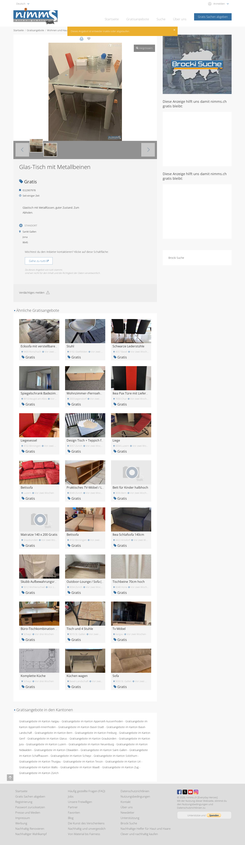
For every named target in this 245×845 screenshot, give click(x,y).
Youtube (190, 792)
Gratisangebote (141, 16)
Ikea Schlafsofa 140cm (128, 534)
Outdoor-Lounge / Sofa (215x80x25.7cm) (95, 582)
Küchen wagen (77, 676)
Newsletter (127, 812)
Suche (163, 16)
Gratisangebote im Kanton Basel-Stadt (81, 727)
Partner (73, 807)
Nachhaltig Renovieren (29, 828)
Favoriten (74, 812)
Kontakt (126, 802)
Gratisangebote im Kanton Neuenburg (91, 744)
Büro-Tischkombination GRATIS (43, 629)
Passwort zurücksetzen (30, 807)
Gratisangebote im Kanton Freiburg (96, 733)
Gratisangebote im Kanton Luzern (46, 744)
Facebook (179, 792)
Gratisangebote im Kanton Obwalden (56, 750)
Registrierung (23, 802)
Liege (116, 440)
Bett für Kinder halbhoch (130, 487)
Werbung (21, 823)
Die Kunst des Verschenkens (86, 823)
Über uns (180, 16)
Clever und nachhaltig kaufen (139, 834)
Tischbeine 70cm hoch (129, 582)
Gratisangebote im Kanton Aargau (39, 721)
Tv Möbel (119, 629)
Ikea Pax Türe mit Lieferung (132, 393)
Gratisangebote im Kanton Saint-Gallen (104, 750)
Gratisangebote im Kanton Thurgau (40, 761)
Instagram (196, 792)
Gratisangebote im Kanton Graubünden (92, 738)
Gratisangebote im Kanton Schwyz (71, 756)
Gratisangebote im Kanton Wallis (38, 767)
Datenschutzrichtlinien (135, 791)
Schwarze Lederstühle (128, 346)
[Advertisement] (197, 139)
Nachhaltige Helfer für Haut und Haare (146, 828)
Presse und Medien (27, 812)
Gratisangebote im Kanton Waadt (80, 767)
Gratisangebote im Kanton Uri (123, 761)
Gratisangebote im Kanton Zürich (39, 773)
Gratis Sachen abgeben (213, 17)
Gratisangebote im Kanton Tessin (83, 761)
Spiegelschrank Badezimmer (41, 393)
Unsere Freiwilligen (80, 802)
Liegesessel (29, 440)
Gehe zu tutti (39, 261)
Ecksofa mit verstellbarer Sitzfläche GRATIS (51, 346)
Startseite (118, 16)
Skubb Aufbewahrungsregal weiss (45, 582)
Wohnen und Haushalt (60, 30)
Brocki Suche (176, 258)
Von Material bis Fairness (84, 834)
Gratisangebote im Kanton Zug (120, 767)
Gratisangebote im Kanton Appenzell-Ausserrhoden (92, 721)
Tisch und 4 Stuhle (80, 629)
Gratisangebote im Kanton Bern (53, 733)
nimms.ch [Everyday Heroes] (202, 797)
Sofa (116, 676)
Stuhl (70, 346)
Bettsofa (27, 487)
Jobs (71, 796)
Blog (71, 818)
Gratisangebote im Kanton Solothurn (115, 756)
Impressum (22, 818)
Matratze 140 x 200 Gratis (39, 534)
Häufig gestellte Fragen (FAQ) (86, 791)
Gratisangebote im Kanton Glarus (47, 738)
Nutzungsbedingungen (135, 796)
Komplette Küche (33, 676)
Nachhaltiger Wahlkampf (31, 834)
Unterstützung (130, 818)
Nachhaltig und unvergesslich (87, 828)
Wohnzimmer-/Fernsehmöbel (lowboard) (96, 393)
